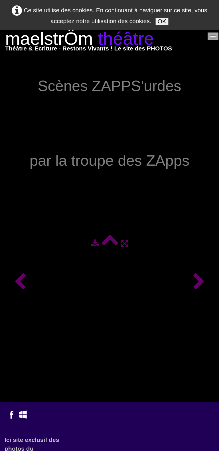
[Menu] (213, 36)
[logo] (88, 42)
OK (162, 21)
